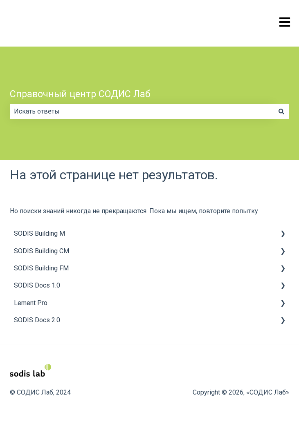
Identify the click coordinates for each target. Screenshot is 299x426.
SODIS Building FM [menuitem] (41, 268)
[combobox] (142, 111)
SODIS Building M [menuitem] (39, 233)
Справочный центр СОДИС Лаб (80, 94)
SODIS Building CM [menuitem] (41, 251)
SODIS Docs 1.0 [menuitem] (37, 285)
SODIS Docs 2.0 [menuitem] (37, 320)
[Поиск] (281, 111)
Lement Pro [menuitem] (30, 303)
